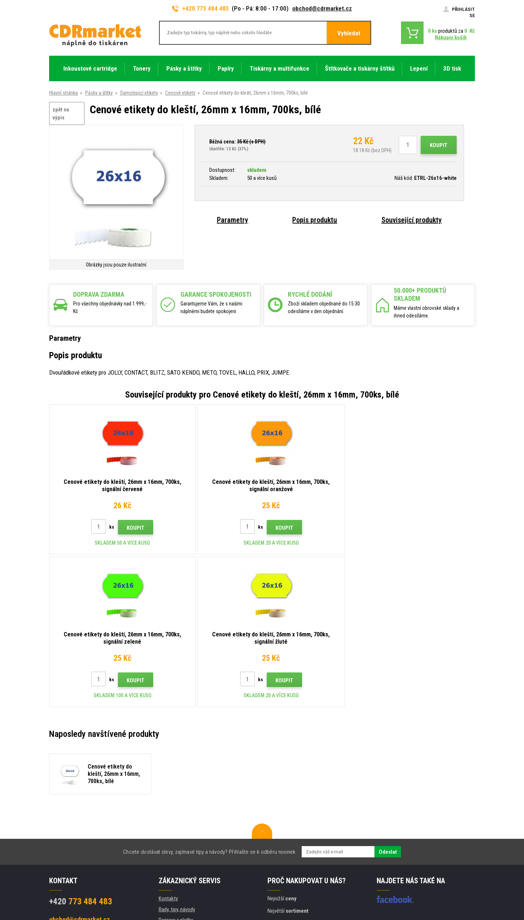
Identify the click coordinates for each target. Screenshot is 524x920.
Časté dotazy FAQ (178, 789)
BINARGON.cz (461, 886)
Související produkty (411, 220)
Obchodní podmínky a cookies (190, 810)
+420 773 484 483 (200, 8)
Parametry (232, 220)
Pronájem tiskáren (178, 843)
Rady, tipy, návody (177, 757)
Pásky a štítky (99, 93)
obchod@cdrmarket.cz (322, 8)
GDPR (165, 821)
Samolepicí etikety (139, 93)
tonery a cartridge (308, 910)
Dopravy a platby (176, 767)
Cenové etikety (180, 93)
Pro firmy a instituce (180, 832)
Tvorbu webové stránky (408, 886)
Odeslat (388, 699)
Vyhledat (348, 33)
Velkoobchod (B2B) (179, 778)
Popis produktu (314, 220)
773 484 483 (80, 749)
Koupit (439, 145)
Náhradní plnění (175, 853)
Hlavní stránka (63, 93)
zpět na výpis (60, 113)
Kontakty (168, 746)
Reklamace (170, 800)
